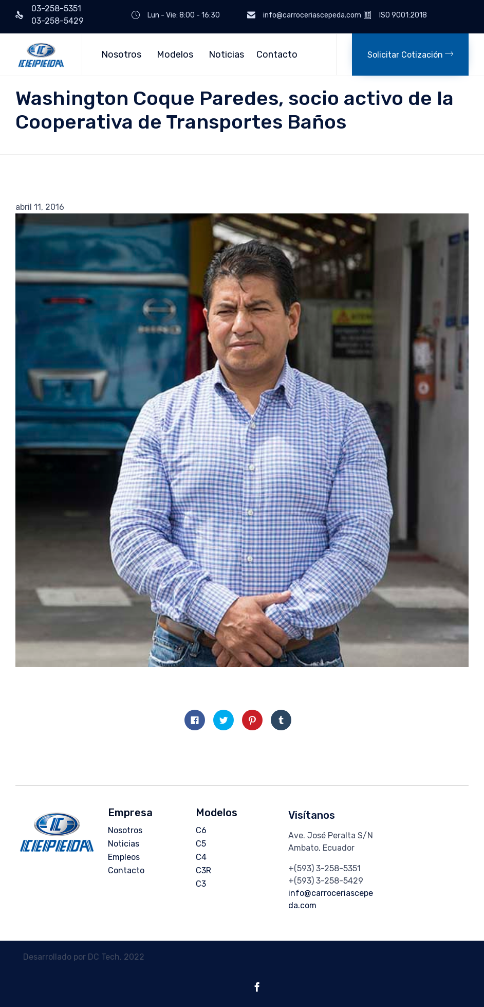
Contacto (276, 54)
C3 (201, 884)
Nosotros (121, 54)
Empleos (124, 857)
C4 (201, 857)
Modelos (175, 54)
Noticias (226, 54)
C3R (203, 870)
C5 (201, 844)
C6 (201, 830)
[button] (410, 54)
